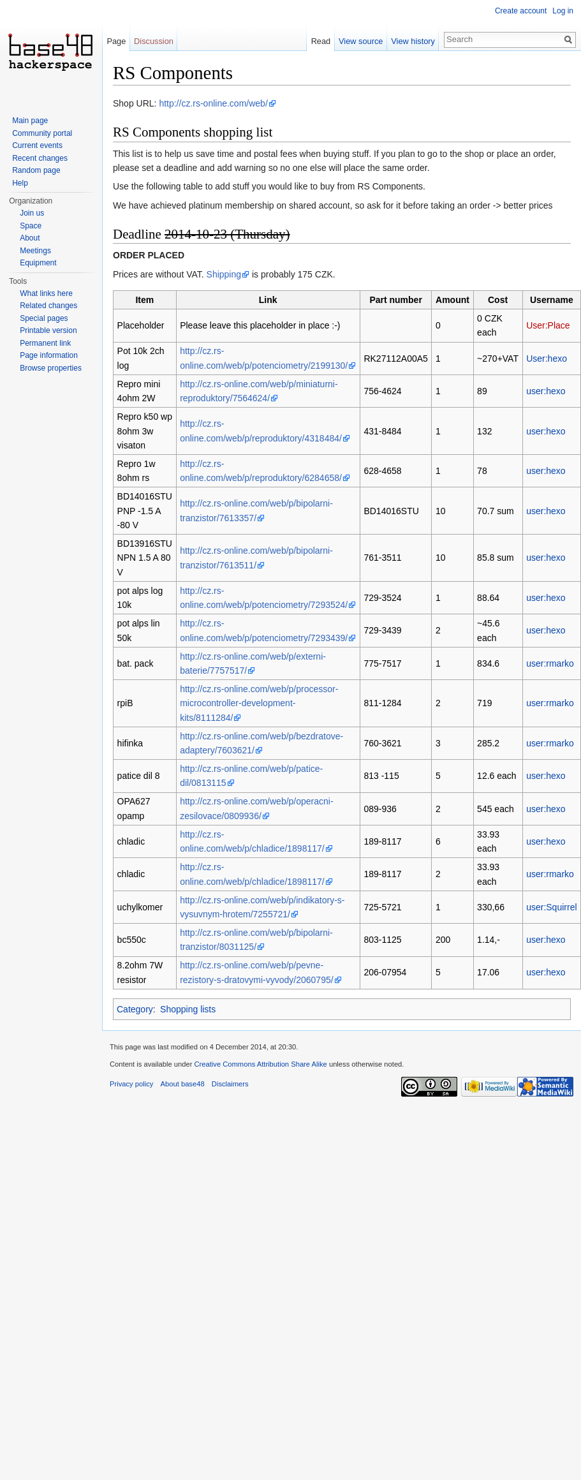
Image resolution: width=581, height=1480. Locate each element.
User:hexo (546, 358)
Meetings (35, 250)
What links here (46, 293)
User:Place (548, 325)
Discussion (153, 41)
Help (20, 183)
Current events (37, 145)
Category (135, 1009)
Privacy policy (131, 1084)
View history (413, 41)
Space (30, 225)
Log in (562, 10)
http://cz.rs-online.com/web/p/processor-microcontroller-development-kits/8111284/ (259, 703)
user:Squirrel (551, 907)
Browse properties (51, 368)
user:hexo (545, 391)
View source (361, 41)
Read (321, 41)
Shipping (224, 274)
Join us (32, 213)
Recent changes (40, 158)
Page (116, 41)
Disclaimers (230, 1084)
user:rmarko (550, 663)
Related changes (48, 305)
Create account (521, 10)
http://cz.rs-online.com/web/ (213, 103)
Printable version (48, 330)
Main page (30, 120)
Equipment (38, 262)
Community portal (42, 133)
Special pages (44, 318)
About (30, 237)
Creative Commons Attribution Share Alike (260, 1064)
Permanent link (45, 343)
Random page (36, 170)
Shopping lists (188, 1009)
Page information (49, 355)
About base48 (183, 1084)
